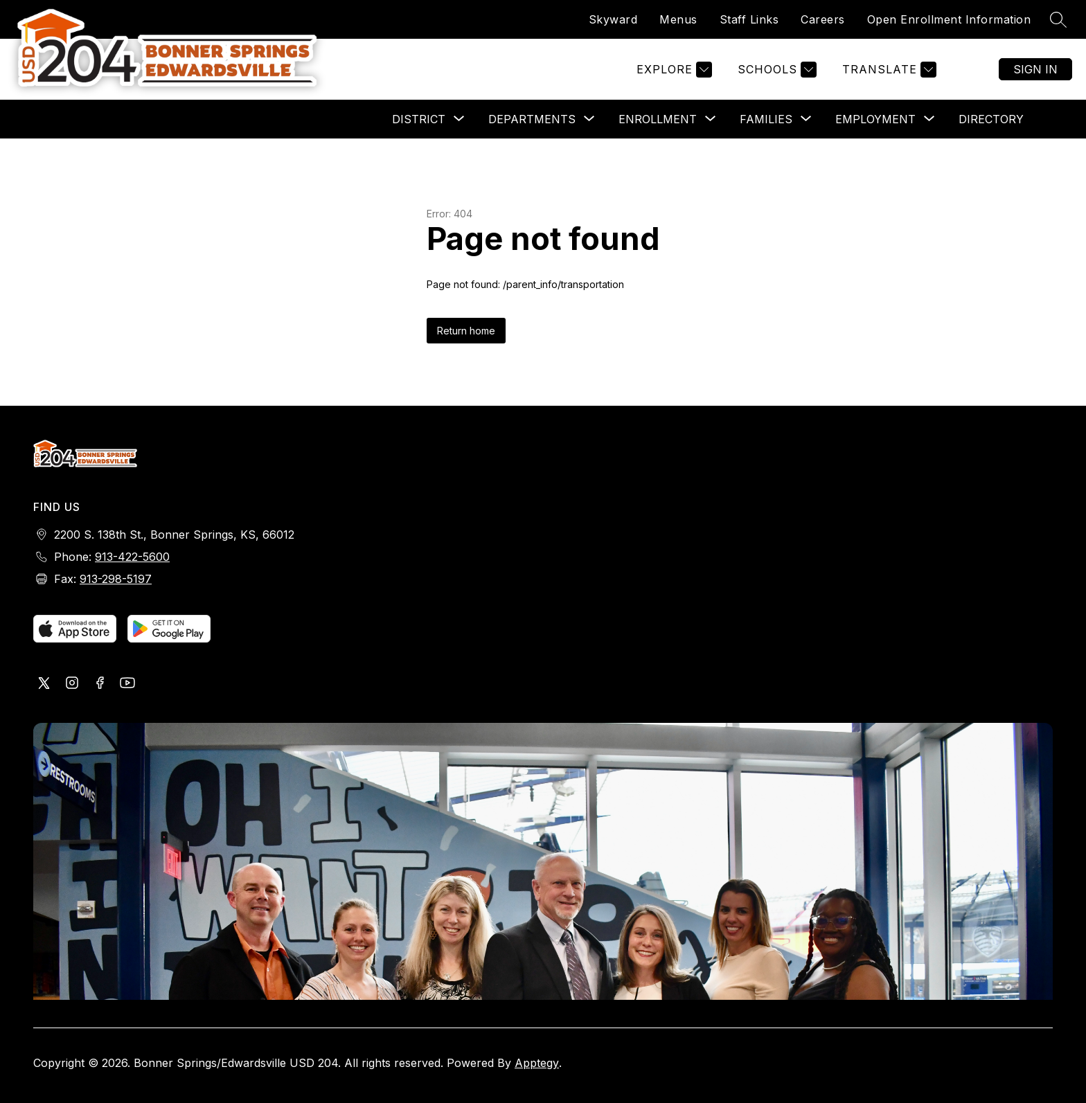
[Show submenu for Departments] (532, 119)
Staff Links (749, 19)
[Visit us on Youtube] (127, 684)
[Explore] (672, 69)
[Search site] (1058, 19)
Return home (466, 331)
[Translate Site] (887, 69)
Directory (991, 119)
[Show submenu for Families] (766, 119)
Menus (678, 19)
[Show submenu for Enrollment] (657, 119)
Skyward (613, 19)
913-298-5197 (116, 579)
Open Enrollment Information (949, 19)
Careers (823, 19)
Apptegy (537, 1063)
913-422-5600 (132, 557)
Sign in (1035, 69)
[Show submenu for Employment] (875, 119)
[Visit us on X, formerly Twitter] (44, 684)
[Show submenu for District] (418, 119)
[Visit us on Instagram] (72, 684)
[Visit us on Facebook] (100, 684)
